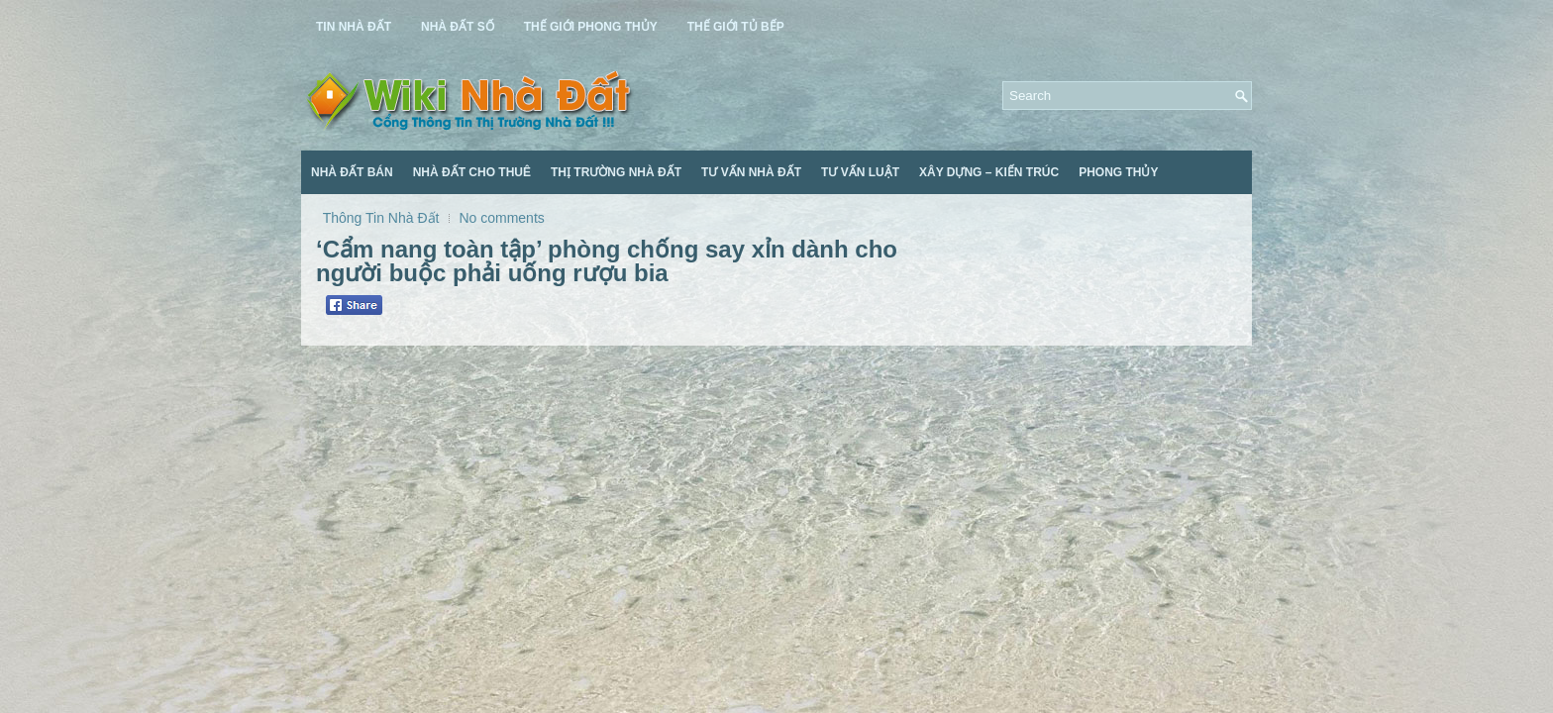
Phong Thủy (1118, 172)
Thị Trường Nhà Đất (616, 172)
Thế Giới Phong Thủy (591, 27)
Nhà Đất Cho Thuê (472, 172)
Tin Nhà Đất (353, 27)
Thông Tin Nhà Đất (381, 218)
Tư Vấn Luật (860, 172)
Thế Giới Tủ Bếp (735, 27)
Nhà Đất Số (457, 27)
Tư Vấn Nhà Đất (751, 172)
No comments (501, 218)
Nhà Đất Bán (352, 172)
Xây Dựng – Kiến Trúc (989, 172)
